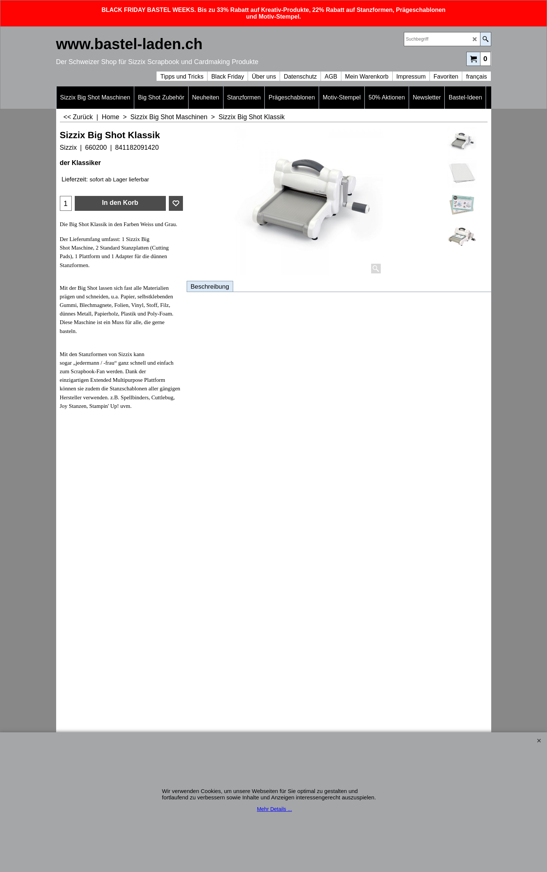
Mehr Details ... (274, 809)
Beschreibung (210, 286)
